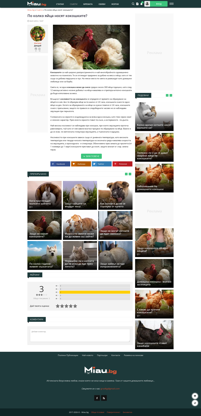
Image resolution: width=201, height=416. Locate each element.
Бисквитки (127, 412)
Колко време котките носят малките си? (154, 126)
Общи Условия (97, 412)
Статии (60, 4)
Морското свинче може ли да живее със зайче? (79, 235)
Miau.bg (30, 10)
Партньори (102, 355)
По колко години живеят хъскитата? (41, 265)
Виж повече (92, 156)
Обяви (102, 4)
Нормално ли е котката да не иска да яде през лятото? (79, 263)
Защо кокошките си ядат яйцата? (152, 249)
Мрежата (88, 4)
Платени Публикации (68, 355)
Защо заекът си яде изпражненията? (112, 265)
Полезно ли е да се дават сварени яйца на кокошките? (152, 155)
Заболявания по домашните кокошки (150, 188)
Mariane (37, 43)
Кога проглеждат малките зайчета (40, 202)
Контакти (115, 355)
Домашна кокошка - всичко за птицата (154, 283)
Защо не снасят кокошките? (38, 235)
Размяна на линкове (133, 355)
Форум (115, 4)
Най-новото (87, 355)
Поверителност (113, 412)
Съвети (39, 10)
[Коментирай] (80, 335)
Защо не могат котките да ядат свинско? (114, 232)
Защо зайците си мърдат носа (75, 205)
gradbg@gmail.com (110, 388)
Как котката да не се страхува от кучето (112, 205)
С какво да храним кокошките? (148, 311)
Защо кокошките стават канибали (152, 344)
